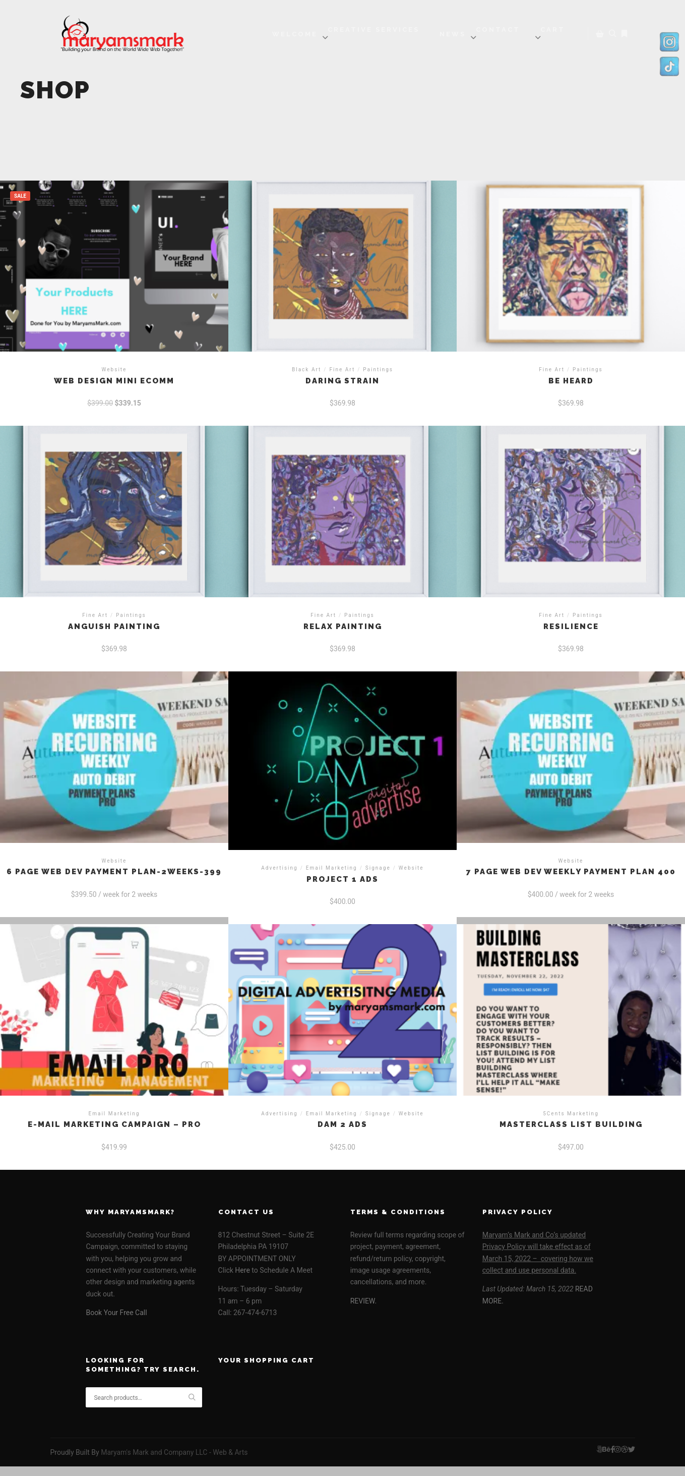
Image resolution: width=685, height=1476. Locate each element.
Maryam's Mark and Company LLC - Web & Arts (174, 1452)
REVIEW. (363, 1301)
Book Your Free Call (116, 1313)
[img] (325, 37)
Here (241, 1270)
